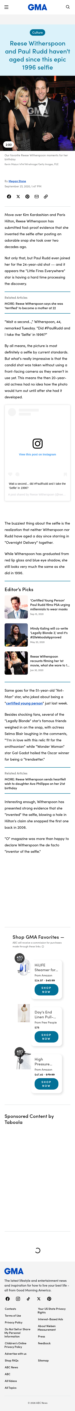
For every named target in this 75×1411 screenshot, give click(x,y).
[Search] (68, 7)
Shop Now (46, 990)
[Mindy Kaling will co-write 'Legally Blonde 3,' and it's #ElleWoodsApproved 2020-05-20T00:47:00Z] (37, 635)
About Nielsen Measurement (47, 1327)
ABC (7, 1374)
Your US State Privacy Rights (52, 1310)
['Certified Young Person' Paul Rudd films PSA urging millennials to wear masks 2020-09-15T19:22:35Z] (37, 607)
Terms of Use (13, 1315)
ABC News (11, 1367)
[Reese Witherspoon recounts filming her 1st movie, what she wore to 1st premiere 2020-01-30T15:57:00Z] (37, 663)
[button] (6, 7)
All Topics (10, 1388)
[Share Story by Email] (36, 196)
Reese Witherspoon (42, 494)
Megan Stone (17, 181)
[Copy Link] (45, 196)
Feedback (44, 1343)
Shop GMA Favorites (36, 936)
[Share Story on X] (18, 196)
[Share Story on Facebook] (9, 196)
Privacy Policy (13, 1322)
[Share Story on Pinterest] (27, 196)
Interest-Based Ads (50, 1319)
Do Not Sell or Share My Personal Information (17, 1332)
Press (41, 1336)
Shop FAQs (11, 1360)
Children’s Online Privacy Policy (15, 1345)
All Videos (11, 1381)
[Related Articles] (37, 302)
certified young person (24, 703)
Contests (10, 1309)
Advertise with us (15, 1353)
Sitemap (43, 1360)
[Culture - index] (37, 32)
